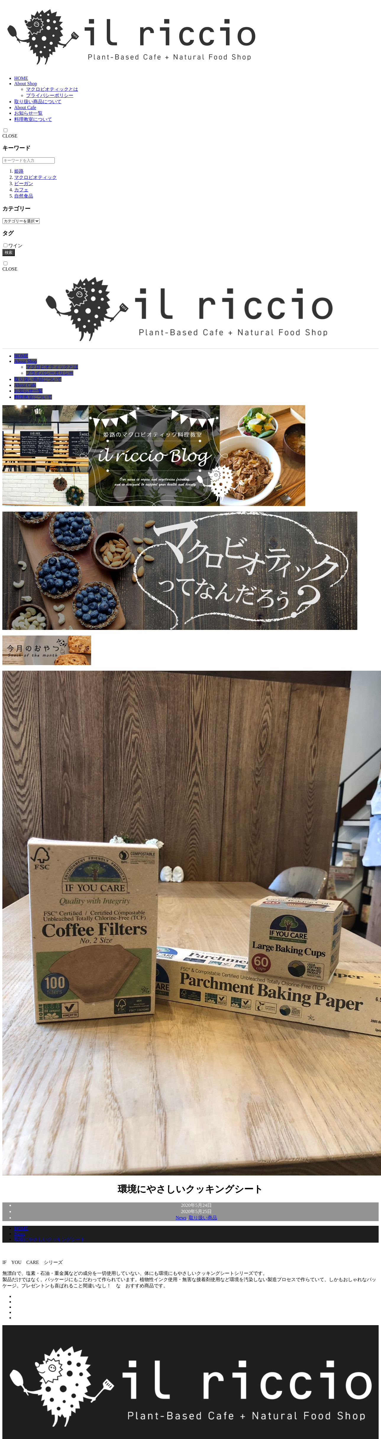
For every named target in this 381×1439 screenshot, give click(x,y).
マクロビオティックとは (52, 89)
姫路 (19, 171)
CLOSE (9, 135)
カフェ (21, 189)
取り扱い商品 (203, 1217)
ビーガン (23, 183)
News (181, 1217)
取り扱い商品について (38, 101)
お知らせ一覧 (28, 113)
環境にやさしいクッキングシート (49, 1239)
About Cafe (25, 107)
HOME (21, 78)
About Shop (25, 83)
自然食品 (23, 195)
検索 (8, 252)
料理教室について (33, 119)
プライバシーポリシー (49, 95)
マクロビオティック (35, 177)
